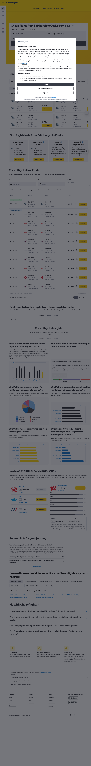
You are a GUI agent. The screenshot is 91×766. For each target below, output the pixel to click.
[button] (45, 84)
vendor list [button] (24, 63)
